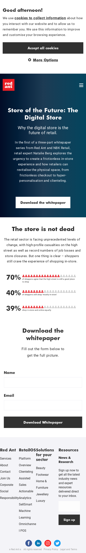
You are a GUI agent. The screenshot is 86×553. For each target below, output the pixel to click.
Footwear (42, 475)
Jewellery (42, 494)
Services (5, 458)
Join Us (5, 478)
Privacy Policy (51, 549)
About (4, 465)
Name (9, 372)
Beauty (40, 468)
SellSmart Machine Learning (25, 511)
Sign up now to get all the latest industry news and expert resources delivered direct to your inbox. (69, 483)
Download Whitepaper (43, 422)
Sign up (69, 520)
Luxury (40, 501)
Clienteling (26, 471)
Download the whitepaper (43, 202)
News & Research (66, 459)
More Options (43, 59)
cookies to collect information (40, 18)
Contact (5, 471)
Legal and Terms (68, 549)
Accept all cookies (43, 48)
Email (9, 395)
